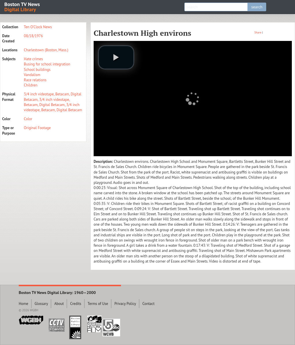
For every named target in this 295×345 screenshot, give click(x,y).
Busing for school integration (47, 64)
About (59, 303)
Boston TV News (22, 6)
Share (257, 32)
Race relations (35, 80)
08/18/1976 (33, 35)
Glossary (41, 303)
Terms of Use (98, 303)
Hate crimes (33, 58)
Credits (75, 303)
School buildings (37, 69)
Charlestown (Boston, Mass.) (46, 50)
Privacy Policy (125, 303)
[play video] (116, 57)
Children (30, 85)
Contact (148, 303)
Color (28, 118)
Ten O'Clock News (38, 26)
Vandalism (32, 74)
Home (23, 303)
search (256, 7)
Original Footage (37, 127)
